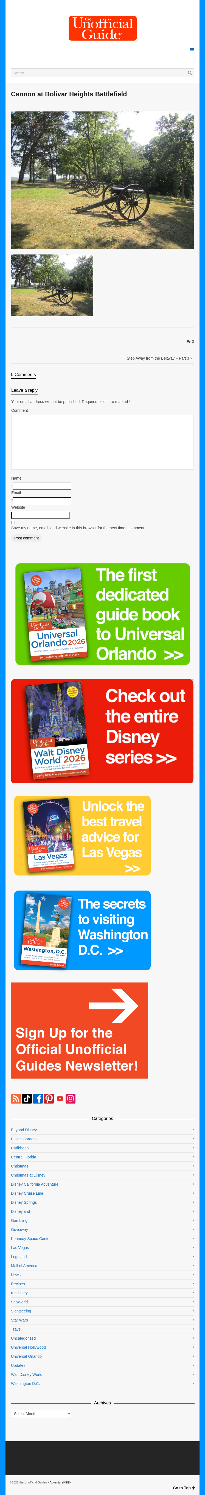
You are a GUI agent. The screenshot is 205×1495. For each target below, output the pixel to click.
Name (16, 478)
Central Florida (23, 1157)
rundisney (19, 1293)
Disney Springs (24, 1202)
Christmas (19, 1166)
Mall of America (24, 1266)
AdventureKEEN (61, 1482)
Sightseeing (21, 1311)
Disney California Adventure (34, 1184)
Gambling (19, 1220)
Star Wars (19, 1320)
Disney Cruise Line (27, 1193)
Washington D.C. (25, 1383)
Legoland (19, 1257)
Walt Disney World (26, 1374)
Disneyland (20, 1211)
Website (18, 507)
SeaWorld (19, 1302)
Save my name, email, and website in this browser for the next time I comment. (78, 528)
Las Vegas (20, 1247)
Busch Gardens (24, 1139)
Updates (18, 1365)
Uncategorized (23, 1338)
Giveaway (19, 1229)
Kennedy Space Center (31, 1238)
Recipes (18, 1284)
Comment (19, 410)
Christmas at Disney (28, 1175)
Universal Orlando (26, 1356)
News (16, 1275)
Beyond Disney (24, 1130)
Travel (16, 1329)
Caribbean (20, 1148)
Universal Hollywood (28, 1347)
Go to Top (184, 1488)
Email (16, 493)
